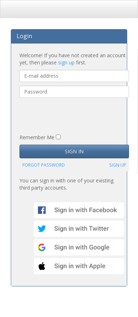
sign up (66, 62)
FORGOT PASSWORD (43, 165)
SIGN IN (74, 151)
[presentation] (74, 115)
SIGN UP (117, 165)
